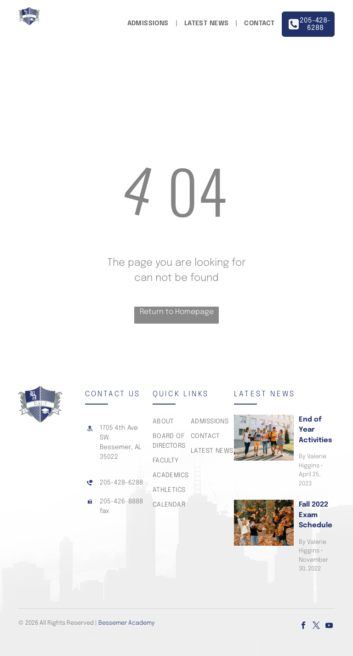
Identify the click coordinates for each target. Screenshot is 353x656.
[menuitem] (148, 24)
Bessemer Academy (126, 623)
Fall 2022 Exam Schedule (315, 515)
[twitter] (316, 626)
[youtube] (329, 626)
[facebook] (303, 626)
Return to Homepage (177, 312)
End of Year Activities (315, 430)
